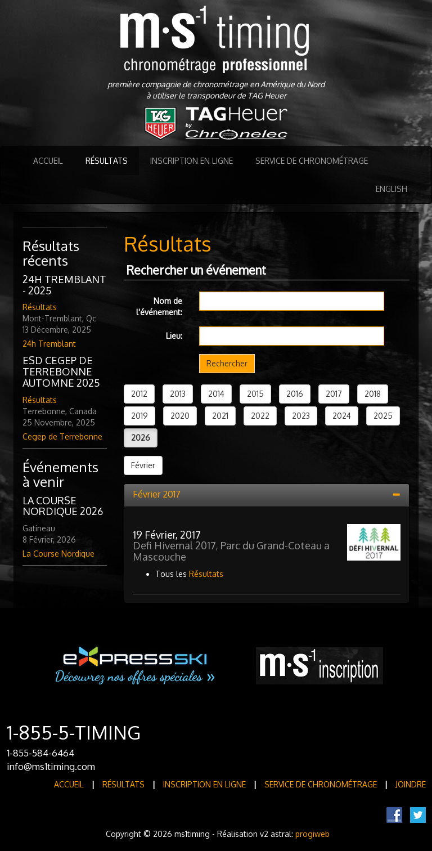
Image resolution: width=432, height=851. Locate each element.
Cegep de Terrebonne (62, 436)
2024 (341, 415)
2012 (139, 393)
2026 (140, 437)
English (391, 189)
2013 (178, 393)
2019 (139, 415)
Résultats (107, 160)
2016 (294, 393)
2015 (255, 393)
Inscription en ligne (191, 160)
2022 (260, 415)
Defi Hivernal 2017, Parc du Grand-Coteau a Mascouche (231, 551)
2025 (383, 415)
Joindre (410, 784)
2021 (220, 415)
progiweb (312, 834)
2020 (180, 415)
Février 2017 (157, 494)
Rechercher (227, 363)
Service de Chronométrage (311, 160)
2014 (216, 393)
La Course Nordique (58, 553)
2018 (372, 393)
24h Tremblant (49, 343)
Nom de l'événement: (159, 306)
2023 (301, 415)
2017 (334, 393)
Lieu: (174, 336)
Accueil (48, 160)
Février (143, 465)
